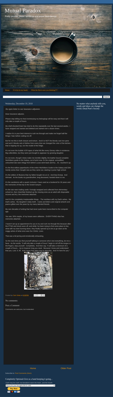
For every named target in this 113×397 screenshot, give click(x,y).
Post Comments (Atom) (23, 373)
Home (7, 90)
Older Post (66, 368)
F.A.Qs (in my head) (20, 90)
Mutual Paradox (23, 10)
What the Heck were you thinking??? (44, 90)
